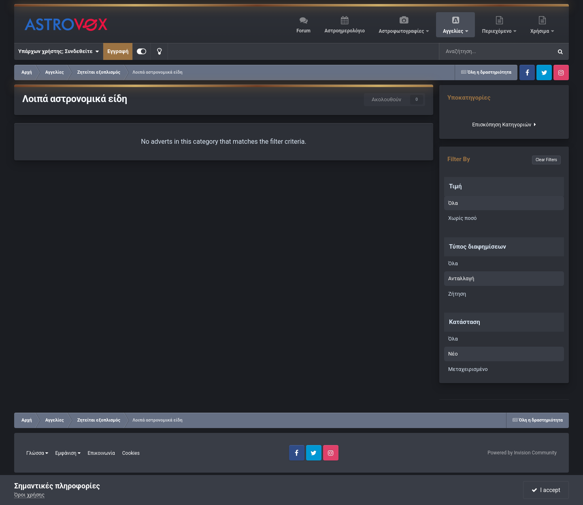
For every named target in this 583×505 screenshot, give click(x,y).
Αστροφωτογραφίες (402, 31)
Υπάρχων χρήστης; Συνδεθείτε (58, 51)
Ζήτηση (457, 294)
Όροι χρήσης (29, 495)
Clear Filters (546, 160)
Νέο (453, 354)
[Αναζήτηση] (479, 51)
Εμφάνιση (68, 453)
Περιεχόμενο (497, 31)
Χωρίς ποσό (462, 218)
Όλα (453, 203)
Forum (303, 31)
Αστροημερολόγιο (344, 31)
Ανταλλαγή (461, 278)
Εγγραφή (117, 51)
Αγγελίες (453, 31)
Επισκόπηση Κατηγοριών (504, 124)
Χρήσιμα (540, 31)
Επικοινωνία (101, 453)
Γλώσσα (37, 453)
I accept (546, 490)
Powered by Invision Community (522, 453)
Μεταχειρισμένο (468, 369)
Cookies (131, 453)
